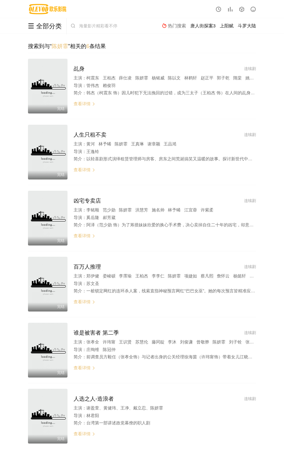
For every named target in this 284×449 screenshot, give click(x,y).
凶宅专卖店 (87, 201)
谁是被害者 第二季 (96, 333)
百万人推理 (87, 267)
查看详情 (84, 103)
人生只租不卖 (90, 135)
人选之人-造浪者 (94, 399)
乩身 (79, 69)
